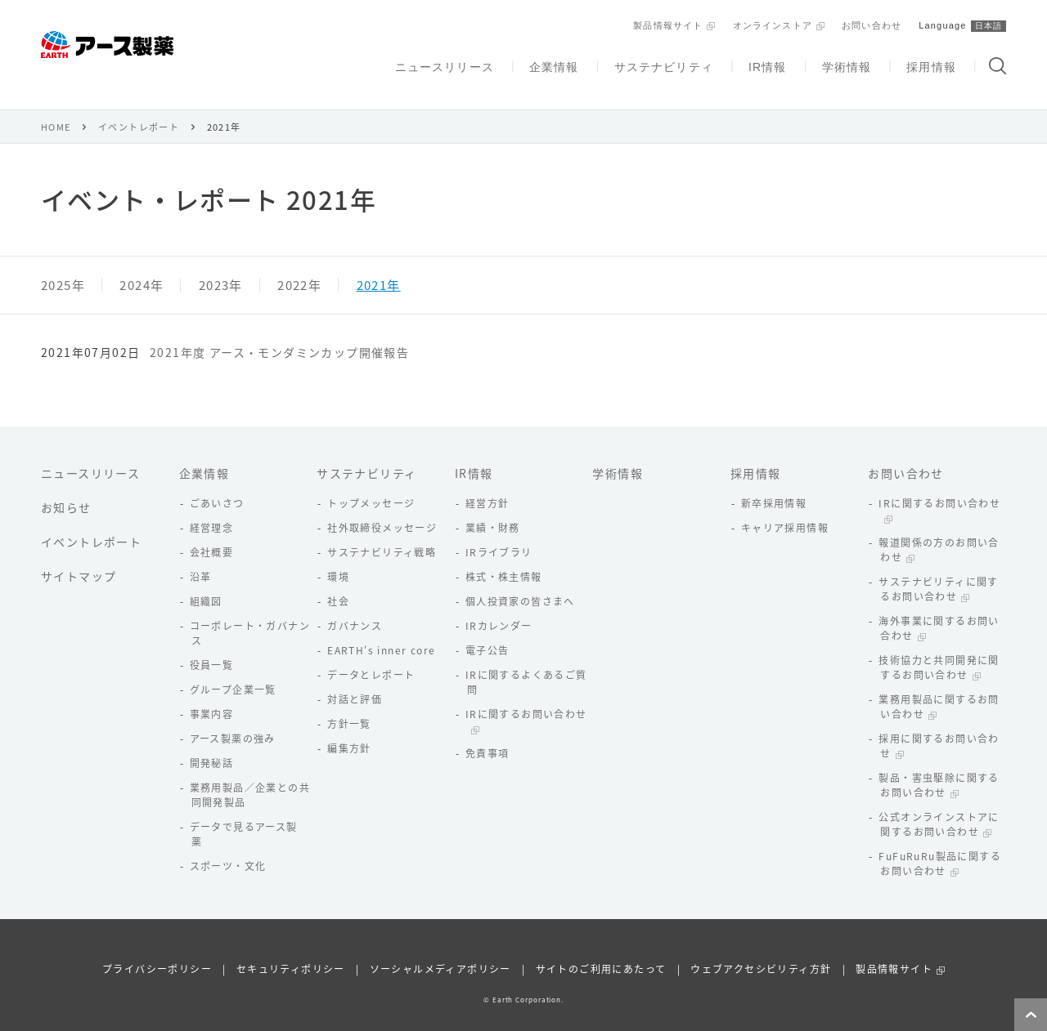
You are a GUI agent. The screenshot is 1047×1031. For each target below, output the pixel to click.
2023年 (221, 265)
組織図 (206, 581)
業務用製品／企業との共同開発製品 (250, 775)
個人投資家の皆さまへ (520, 581)
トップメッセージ (371, 483)
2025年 (63, 265)
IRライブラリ (498, 532)
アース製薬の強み (233, 719)
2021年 (379, 265)
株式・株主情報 (503, 557)
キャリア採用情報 (785, 508)
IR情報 (766, 63)
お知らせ (66, 487)
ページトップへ (1030, 1014)
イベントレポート (138, 107)
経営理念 (212, 508)
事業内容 (212, 694)
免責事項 (487, 733)
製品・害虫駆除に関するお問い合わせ (938, 765)
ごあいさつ (217, 483)
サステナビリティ (661, 63)
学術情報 (845, 63)
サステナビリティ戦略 (381, 532)
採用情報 (930, 63)
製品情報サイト (663, 23)
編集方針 (349, 728)
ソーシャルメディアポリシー (440, 949)
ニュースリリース (440, 63)
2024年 (141, 265)
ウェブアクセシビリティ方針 (760, 949)
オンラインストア (768, 23)
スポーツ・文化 (228, 846)
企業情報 (550, 63)
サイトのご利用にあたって (601, 949)
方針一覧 (349, 704)
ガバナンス (354, 606)
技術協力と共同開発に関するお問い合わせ (938, 648)
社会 (338, 581)
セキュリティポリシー (290, 949)
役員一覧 (212, 645)
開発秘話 (212, 743)
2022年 (299, 265)
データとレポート (371, 655)
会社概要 (212, 532)
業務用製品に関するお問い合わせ (938, 687)
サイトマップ (78, 556)
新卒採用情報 (774, 483)
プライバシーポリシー (157, 949)
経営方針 (487, 483)
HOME (56, 107)
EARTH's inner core (381, 630)
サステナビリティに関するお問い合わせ (938, 569)
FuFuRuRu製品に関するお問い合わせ (939, 844)
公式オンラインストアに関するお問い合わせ (938, 804)
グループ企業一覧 (233, 670)
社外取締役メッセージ (382, 508)
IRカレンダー (498, 606)
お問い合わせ (868, 23)
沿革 (201, 557)
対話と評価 (354, 679)
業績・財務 (492, 508)
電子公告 (487, 630)
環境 (338, 557)
